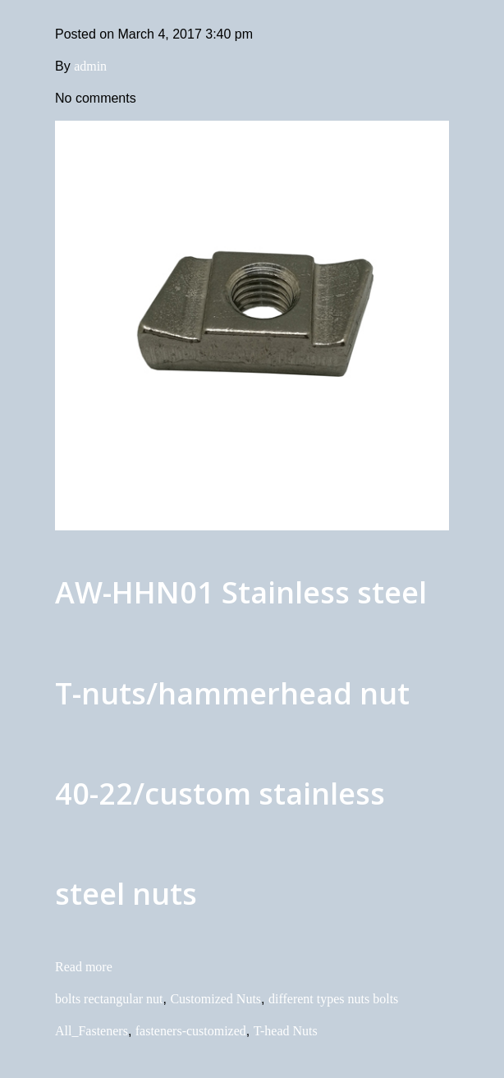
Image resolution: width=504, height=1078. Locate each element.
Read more (83, 967)
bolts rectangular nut (109, 999)
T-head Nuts (286, 1031)
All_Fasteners (91, 1031)
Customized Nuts (215, 999)
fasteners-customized (190, 1031)
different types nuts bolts (333, 999)
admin (90, 66)
